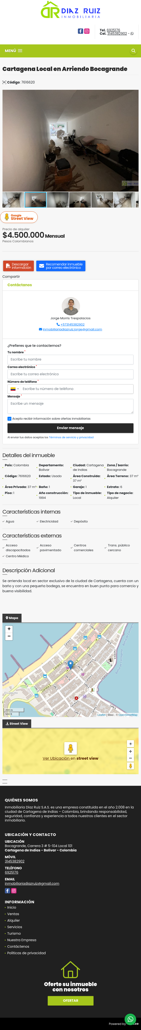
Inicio (11, 907)
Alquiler (13, 920)
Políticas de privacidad (26, 953)
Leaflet (101, 714)
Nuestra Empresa (21, 940)
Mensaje (14, 396)
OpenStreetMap (128, 714)
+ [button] (9, 629)
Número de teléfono (23, 382)
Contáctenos (18, 946)
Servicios (14, 927)
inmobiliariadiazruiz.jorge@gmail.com (72, 329)
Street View (20, 217)
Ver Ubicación (56, 758)
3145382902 (117, 33)
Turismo (14, 933)
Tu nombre (16, 352)
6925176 (113, 30)
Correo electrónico (22, 367)
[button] (134, 94)
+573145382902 (72, 324)
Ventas (13, 914)
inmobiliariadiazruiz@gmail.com (32, 883)
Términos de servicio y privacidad (71, 437)
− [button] (9, 636)
